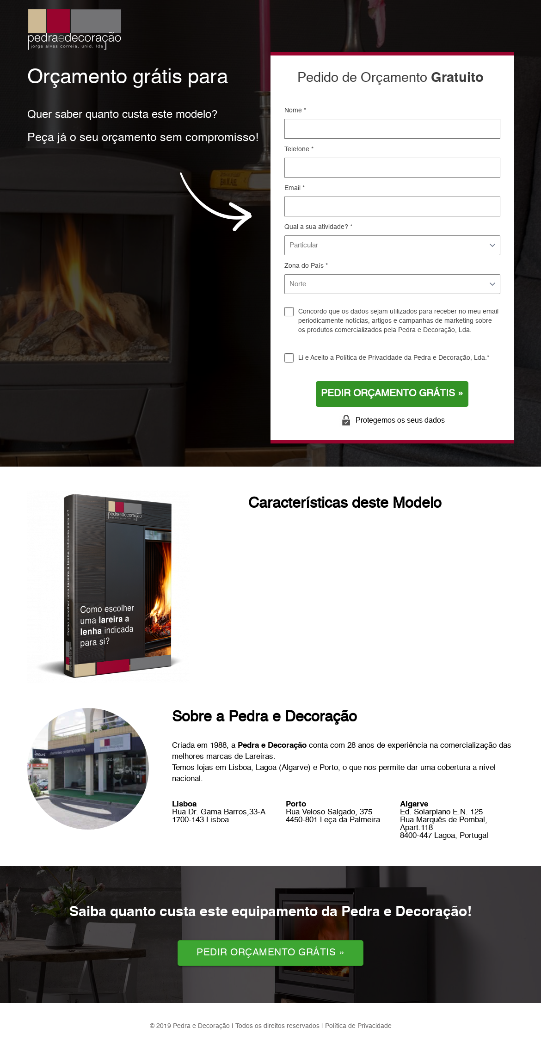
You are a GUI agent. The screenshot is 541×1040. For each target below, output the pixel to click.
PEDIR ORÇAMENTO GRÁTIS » (392, 394)
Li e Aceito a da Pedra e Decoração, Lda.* (393, 358)
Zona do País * (306, 266)
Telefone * (299, 149)
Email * (294, 188)
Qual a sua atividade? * (318, 227)
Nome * (295, 110)
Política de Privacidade (369, 358)
